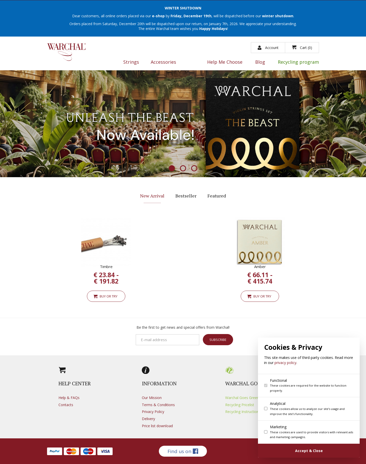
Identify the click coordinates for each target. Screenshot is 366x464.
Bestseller (185, 196)
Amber (260, 266)
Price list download (157, 425)
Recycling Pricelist (239, 404)
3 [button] (194, 168)
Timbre (106, 266)
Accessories (163, 62)
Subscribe (217, 340)
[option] (183, 123)
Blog (260, 62)
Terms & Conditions (158, 404)
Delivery (148, 418)
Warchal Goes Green (242, 397)
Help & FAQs (69, 397)
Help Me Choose (224, 62)
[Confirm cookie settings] (311, 451)
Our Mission (152, 397)
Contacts (65, 404)
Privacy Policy (153, 411)
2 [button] (183, 168)
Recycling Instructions (243, 411)
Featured (216, 196)
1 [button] (171, 168)
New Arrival (152, 196)
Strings (131, 62)
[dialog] (311, 398)
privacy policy (287, 362)
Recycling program (298, 62)
